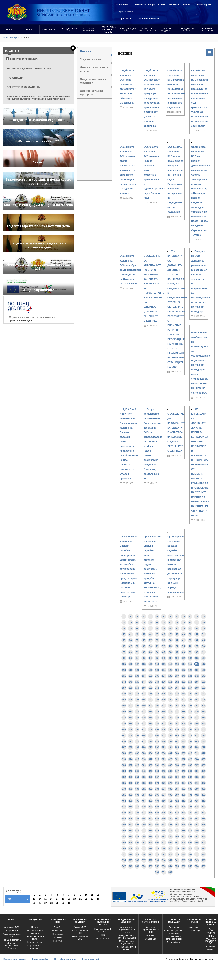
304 (150, 753)
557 (190, 866)
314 (131, 759)
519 (197, 848)
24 (190, 622)
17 (144, 622)
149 (157, 682)
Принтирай (126, 18)
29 (137, 628)
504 (183, 842)
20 (163, 622)
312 (203, 753)
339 (124, 771)
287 (124, 747)
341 (137, 771)
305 (157, 753)
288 (131, 747)
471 (137, 830)
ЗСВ (103, 935)
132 (131, 676)
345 (164, 771)
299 (203, 747)
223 (131, 717)
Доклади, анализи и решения (126, 948)
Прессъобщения (174, 942)
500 (157, 842)
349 (190, 771)
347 (177, 771)
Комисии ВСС (79, 927)
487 (157, 836)
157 (124, 688)
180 (190, 693)
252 (150, 729)
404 (124, 801)
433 (144, 812)
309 (183, 753)
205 (183, 705)
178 (177, 693)
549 (137, 866)
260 (203, 729)
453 (190, 818)
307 (170, 753)
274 (124, 741)
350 (197, 771)
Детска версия (203, 4)
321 (177, 759)
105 (124, 664)
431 (131, 812)
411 (170, 801)
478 (183, 830)
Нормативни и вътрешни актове (108, 29)
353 (131, 777)
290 (144, 747)
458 (137, 824)
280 (164, 741)
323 (190, 759)
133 (137, 676)
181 (197, 693)
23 (183, 622)
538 (150, 860)
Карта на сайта (40, 959)
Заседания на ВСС (69, 29)
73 (170, 646)
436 (164, 812)
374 (183, 783)
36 (183, 628)
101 (183, 658)
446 (144, 818)
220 (197, 711)
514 (164, 848)
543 (183, 860)
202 (164, 705)
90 (197, 652)
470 (131, 830)
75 (183, 646)
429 (203, 806)
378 (124, 789)
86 (170, 652)
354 (137, 777)
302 (137, 753)
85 (163, 652)
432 (137, 812)
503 (177, 842)
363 (197, 777)
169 (203, 688)
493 (197, 836)
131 (124, 676)
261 (124, 735)
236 (131, 723)
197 (131, 705)
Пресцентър (49, 29)
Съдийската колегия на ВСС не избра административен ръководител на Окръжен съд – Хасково (130, 270)
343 (150, 771)
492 (190, 836)
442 (203, 812)
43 (144, 634)
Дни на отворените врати (96, 70)
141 (190, 676)
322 (183, 759)
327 (131, 765)
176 (164, 693)
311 (197, 753)
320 (170, 759)
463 (170, 824)
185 (137, 699)
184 (131, 699)
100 (177, 658)
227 (157, 717)
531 (190, 854)
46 (163, 634)
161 (150, 688)
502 (170, 842)
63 (190, 640)
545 (197, 860)
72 (163, 646)
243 (177, 723)
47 (170, 634)
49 (183, 634)
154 (190, 682)
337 (197, 765)
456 (124, 824)
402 (197, 795)
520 (203, 848)
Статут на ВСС (12, 931)
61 (177, 640)
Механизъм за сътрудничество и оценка (126, 929)
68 (137, 646)
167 (190, 688)
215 (164, 711)
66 (124, 646)
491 (183, 836)
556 (183, 866)
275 (131, 741)
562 (170, 872)
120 (137, 670)
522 (131, 854)
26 (203, 622)
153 (183, 682)
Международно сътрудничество (126, 942)
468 (203, 824)
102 (190, 658)
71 (157, 646)
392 (131, 795)
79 (124, 652)
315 (137, 759)
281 (170, 741)
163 (164, 688)
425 (177, 806)
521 (124, 854)
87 (177, 652)
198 (137, 705)
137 (164, 676)
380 (137, 789)
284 (190, 741)
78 (203, 646)
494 (203, 836)
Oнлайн (57, 927)
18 (150, 622)
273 (203, 735)
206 (190, 705)
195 (203, 699)
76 (190, 646)
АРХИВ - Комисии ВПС (80, 932)
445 (137, 818)
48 (177, 634)
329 (144, 765)
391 (124, 795)
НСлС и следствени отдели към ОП (210, 939)
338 (203, 765)
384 (164, 789)
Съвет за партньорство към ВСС (150, 929)
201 (157, 705)
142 (197, 676)
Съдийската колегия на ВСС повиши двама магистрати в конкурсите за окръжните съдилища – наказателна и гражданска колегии (128, 170)
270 (183, 735)
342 (144, 771)
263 (137, 735)
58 (157, 640)
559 (203, 866)
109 (150, 664)
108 (144, 664)
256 (177, 729)
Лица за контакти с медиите (96, 82)
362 (190, 777)
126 (177, 670)
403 (203, 795)
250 (137, 729)
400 (183, 795)
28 (130, 628)
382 (150, 789)
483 (131, 836)
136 (157, 676)
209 (124, 711)
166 (183, 688)
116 (197, 664)
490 (177, 836)
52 (203, 634)
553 (164, 866)
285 (197, 741)
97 (157, 658)
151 (170, 682)
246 (197, 723)
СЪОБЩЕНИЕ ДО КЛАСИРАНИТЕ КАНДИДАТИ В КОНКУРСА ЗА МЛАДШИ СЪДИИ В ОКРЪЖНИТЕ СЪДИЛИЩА (176, 432)
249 (131, 729)
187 (150, 699)
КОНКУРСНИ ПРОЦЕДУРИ (24, 59)
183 (124, 699)
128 (190, 670)
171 (131, 693)
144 (124, 682)
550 (144, 866)
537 (144, 860)
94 (137, 658)
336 (190, 765)
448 (157, 818)
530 (183, 854)
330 (150, 765)
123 (157, 670)
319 (164, 759)
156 (203, 682)
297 (190, 747)
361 (183, 777)
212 (144, 711)
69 (144, 646)
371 (164, 783)
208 (203, 705)
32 (157, 628)
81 (137, 652)
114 (183, 664)
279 (157, 741)
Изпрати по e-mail (149, 18)
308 (177, 753)
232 (190, 717)
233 (197, 717)
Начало (10, 29)
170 (124, 693)
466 (190, 824)
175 (157, 693)
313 (124, 759)
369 (150, 783)
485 (144, 836)
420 (144, 806)
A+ (163, 4)
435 (157, 812)
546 (203, 860)
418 (131, 806)
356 (150, 777)
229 (170, 717)
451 (177, 818)
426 (183, 806)
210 (131, 711)
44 (150, 634)
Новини (96, 52)
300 (124, 753)
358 (164, 777)
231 (183, 717)
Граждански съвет (187, 29)
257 (183, 729)
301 (131, 753)
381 (144, 789)
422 (157, 806)
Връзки (187, 4)
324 (197, 759)
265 (150, 735)
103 (197, 658)
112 (170, 664)
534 (124, 860)
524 (144, 854)
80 (130, 652)
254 (164, 729)
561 (164, 872)
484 (137, 836)
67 (130, 646)
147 (144, 682)
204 (177, 705)
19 (157, 622)
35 (177, 628)
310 (190, 753)
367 (137, 783)
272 (197, 735)
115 (190, 664)
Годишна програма (12, 940)
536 (137, 860)
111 (164, 664)
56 (144, 640)
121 (144, 670)
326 (124, 765)
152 (177, 682)
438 (177, 812)
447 (150, 818)
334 (177, 765)
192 (183, 699)
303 (144, 753)
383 (157, 789)
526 (157, 854)
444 (131, 818)
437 (170, 812)
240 (157, 723)
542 (177, 860)
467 (197, 824)
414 (190, 801)
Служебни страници (65, 959)
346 (170, 771)
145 (131, 682)
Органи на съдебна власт (206, 29)
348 (183, 771)
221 (203, 711)
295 (177, 747)
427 (190, 806)
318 (157, 759)
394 (144, 795)
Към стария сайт (91, 959)
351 (203, 771)
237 (137, 723)
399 (177, 795)
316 (144, 759)
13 (203, 616)
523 (137, 854)
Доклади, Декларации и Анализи (11, 945)
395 (150, 795)
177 (170, 693)
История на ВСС (11, 927)
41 (130, 634)
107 (137, 664)
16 (137, 622)
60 (170, 640)
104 (203, 658)
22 (177, 622)
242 (170, 723)
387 (183, 789)
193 (190, 699)
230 (177, 717)
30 (144, 628)
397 (164, 795)
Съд (211, 929)
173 (144, 693)
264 (144, 735)
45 (157, 634)
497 (137, 842)
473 (150, 830)
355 (144, 777)
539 (157, 860)
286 (203, 741)
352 (124, 777)
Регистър (57, 941)
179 (183, 693)
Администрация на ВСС (12, 935)
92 (124, 658)
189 (164, 699)
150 (164, 682)
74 (177, 646)
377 (203, 783)
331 (157, 765)
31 (150, 628)
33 (163, 628)
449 (164, 818)
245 (190, 723)
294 (170, 747)
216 (170, 711)
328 (137, 765)
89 (190, 652)
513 (157, 848)
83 (150, 652)
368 (144, 783)
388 (190, 789)
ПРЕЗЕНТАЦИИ (15, 77)
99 (170, 658)
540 (164, 860)
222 (124, 717)
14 (124, 622)
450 (170, 818)
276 (137, 741)
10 (183, 616)
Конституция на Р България (102, 930)
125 (170, 670)
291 (150, 747)
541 (170, 860)
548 (131, 866)
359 (170, 777)
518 (190, 848)
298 (197, 747)
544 (190, 860)
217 (177, 711)
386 (177, 789)
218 (183, 711)
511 (144, 848)
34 (170, 628)
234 (203, 717)
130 (203, 670)
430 (124, 812)
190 (170, 699)
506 (197, 842)
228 (164, 717)
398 (170, 795)
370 (157, 783)
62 (183, 640)
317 (150, 759)
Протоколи (57, 934)
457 (131, 824)
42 (137, 634)
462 (164, 824)
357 (157, 777)
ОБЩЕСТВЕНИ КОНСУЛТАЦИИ (23, 87)
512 (150, 848)
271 (190, 735)
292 (157, 747)
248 (124, 729)
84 (157, 652)
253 (157, 729)
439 (183, 812)
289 (137, 747)
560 (157, 872)
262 (131, 735)
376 (197, 783)
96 (150, 658)
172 (137, 693)
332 (164, 765)
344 (157, 771)
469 (124, 830)
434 (150, 812)
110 (157, 664)
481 (203, 830)
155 (197, 682)
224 (137, 717)
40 (124, 634)
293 (164, 747)
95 (144, 658)
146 (137, 682)
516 (177, 848)
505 (190, 842)
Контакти (174, 4)
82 (144, 652)
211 (137, 711)
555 (177, 866)
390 (203, 789)
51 (197, 634)
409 (157, 801)
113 (177, 664)
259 (197, 729)
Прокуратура (211, 933)
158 (131, 688)
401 (190, 795)
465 (183, 824)
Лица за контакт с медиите (34, 932)
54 (130, 640)
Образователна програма (96, 94)
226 (150, 717)
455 (203, 818)
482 (124, 836)
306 (164, 753)
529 (177, 854)
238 (144, 723)
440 (190, 812)
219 (190, 711)
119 (131, 670)
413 (183, 801)
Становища (150, 939)
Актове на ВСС (103, 938)
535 (131, 860)
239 (150, 723)
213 (150, 711)
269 (177, 735)
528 (170, 854)
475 (164, 830)
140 (183, 676)
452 (183, 818)
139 (177, 676)
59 (163, 640)
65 (203, 640)
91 (203, 652)
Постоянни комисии (88, 29)
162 (157, 688)
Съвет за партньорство (147, 29)
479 (190, 830)
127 (183, 670)
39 (203, 628)
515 (170, 848)
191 (177, 699)
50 (190, 634)
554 (170, 866)
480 (197, 830)
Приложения (58, 937)
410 (164, 801)
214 (157, 711)
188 (157, 699)
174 (150, 693)
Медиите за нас (96, 60)
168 (197, 688)
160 (144, 688)
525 (150, 854)
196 (124, 705)
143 (203, 676)
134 (144, 676)
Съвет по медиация (167, 29)
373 (177, 783)
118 (124, 670)
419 (137, 806)
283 (183, 741)
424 (170, 806)
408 (150, 801)
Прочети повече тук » (20, 320)
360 (177, 777)
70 (150, 646)
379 (131, 789)
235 (124, 723)
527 (164, 854)
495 (124, 842)
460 (150, 824)
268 (170, 735)
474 (157, 830)
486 (150, 836)
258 (190, 729)
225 (144, 717)
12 (197, 616)
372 (170, 783)
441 (197, 812)
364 (203, 777)
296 (183, 747)
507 (203, 842)
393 (137, 795)
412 (177, 801)
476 (170, 830)
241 (164, 723)
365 (124, 783)
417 (124, 806)
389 (197, 789)
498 (144, 842)
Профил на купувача (14, 959)
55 (137, 640)
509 (131, 848)
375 (190, 783)
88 (183, 652)
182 (203, 693)
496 (131, 842)
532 (197, 854)
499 (150, 842)
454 (197, 818)
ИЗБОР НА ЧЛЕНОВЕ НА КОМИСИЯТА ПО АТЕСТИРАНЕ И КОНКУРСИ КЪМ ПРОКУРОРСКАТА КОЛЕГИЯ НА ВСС (38, 97)
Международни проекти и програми (126, 936)
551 (150, 866)
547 (124, 866)
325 (203, 759)
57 (150, 640)
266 (157, 735)
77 (197, 646)
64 (197, 640)
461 (157, 824)
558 (197, 866)
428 (197, 806)
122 (150, 670)
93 (130, 658)
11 (190, 616)
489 (170, 836)
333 (170, 765)
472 (144, 830)
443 (124, 818)
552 (157, 866)
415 (197, 801)
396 (157, 795)
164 (170, 688)
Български (122, 4)
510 (137, 848)
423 (164, 806)
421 (150, 806)
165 (177, 688)
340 (131, 771)
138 (170, 676)
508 (124, 848)
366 (131, 783)
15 (130, 622)
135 (150, 676)
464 (177, 824)
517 (183, 848)
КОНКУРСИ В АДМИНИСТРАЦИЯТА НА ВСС (30, 68)
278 (150, 741)
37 (190, 628)
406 (137, 801)
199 (144, 705)
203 (170, 705)
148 (150, 682)
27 (124, 628)
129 (197, 670)
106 (131, 664)
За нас (29, 29)
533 (203, 854)
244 (183, 723)
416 (203, 801)
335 (183, 765)
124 (164, 670)
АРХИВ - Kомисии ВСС (79, 937)
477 (177, 830)
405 (131, 801)
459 (144, 824)
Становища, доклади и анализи (174, 932)
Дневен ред (57, 931)
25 (197, 622)
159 (137, 688)
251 (144, 729)
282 (177, 741)
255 (170, 729)
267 (164, 735)
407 (144, 801)
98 (163, 658)
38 (197, 628)
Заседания (150, 935)
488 (164, 836)
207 (197, 705)
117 (203, 664)
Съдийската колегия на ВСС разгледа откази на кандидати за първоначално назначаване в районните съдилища (176, 89)
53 (124, 640)
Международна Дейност (128, 29)
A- (158, 4)
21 (170, 622)
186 (144, 699)
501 (164, 842)
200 (150, 705)
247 (203, 723)
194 (197, 699)
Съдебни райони (210, 947)
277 (144, 741)
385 (170, 789)
